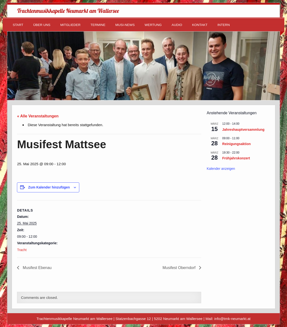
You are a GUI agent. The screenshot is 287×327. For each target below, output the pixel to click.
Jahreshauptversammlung (243, 129)
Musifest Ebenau (37, 268)
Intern (223, 25)
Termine (97, 25)
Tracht (21, 250)
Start (18, 25)
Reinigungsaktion (236, 144)
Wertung (153, 25)
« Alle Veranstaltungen (37, 116)
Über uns (41, 25)
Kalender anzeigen (221, 169)
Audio (177, 25)
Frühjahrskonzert (236, 158)
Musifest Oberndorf (179, 268)
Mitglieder (70, 25)
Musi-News (125, 25)
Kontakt (199, 25)
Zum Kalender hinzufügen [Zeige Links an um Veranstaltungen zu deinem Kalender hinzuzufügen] (49, 187)
